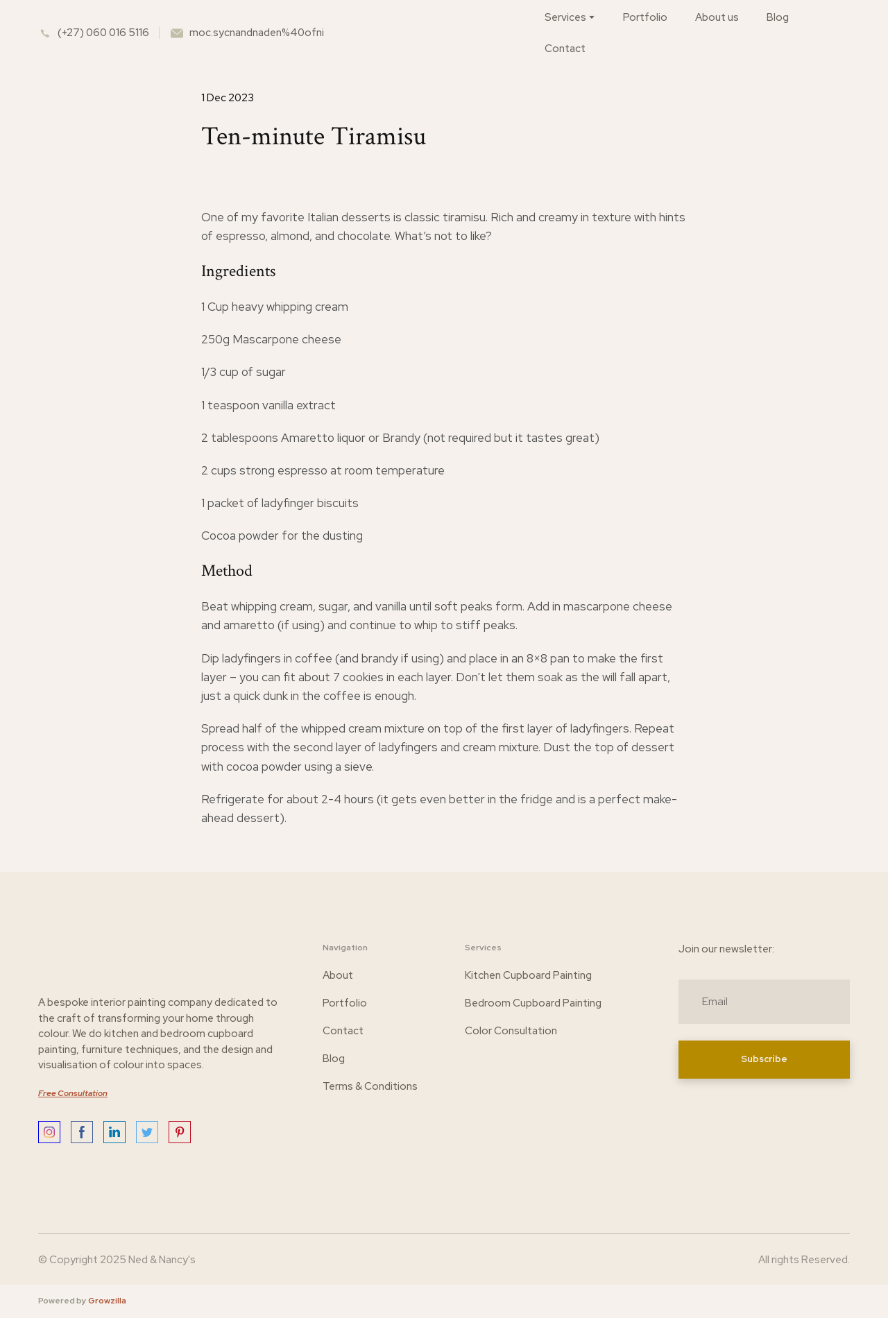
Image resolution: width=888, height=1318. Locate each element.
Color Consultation (511, 1031)
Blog (778, 17)
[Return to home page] (447, 32)
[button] (49, 1132)
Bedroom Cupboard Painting (533, 1003)
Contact (565, 48)
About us (717, 17)
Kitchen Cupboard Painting (528, 975)
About (338, 975)
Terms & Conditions (370, 1086)
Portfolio (645, 17)
